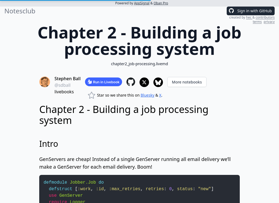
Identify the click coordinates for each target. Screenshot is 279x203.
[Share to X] (144, 82)
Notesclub (19, 11)
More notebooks (187, 82)
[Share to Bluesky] (158, 82)
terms (257, 21)
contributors (265, 17)
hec (249, 17)
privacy (269, 21)
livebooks (64, 92)
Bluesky (147, 95)
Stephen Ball (67, 79)
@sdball (62, 85)
